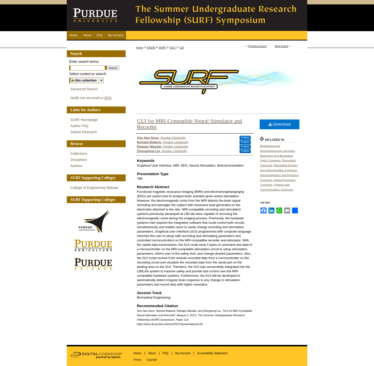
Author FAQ (79, 126)
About (152, 353)
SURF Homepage (84, 120)
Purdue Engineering (95, 221)
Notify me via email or (90, 98)
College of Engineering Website (94, 188)
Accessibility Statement (212, 353)
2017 (173, 47)
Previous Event (257, 46)
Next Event (281, 46)
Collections (78, 154)
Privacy (138, 359)
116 (181, 47)
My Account (182, 353)
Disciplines (78, 160)
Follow (245, 137)
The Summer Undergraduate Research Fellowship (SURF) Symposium (216, 15)
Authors (76, 166)
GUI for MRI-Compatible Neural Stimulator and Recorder (189, 124)
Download (279, 124)
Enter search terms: (84, 62)
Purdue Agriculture (95, 245)
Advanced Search (84, 89)
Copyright (152, 359)
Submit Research (83, 132)
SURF (163, 47)
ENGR (151, 47)
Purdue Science (95, 264)
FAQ (165, 353)
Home (139, 47)
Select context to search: (88, 74)
